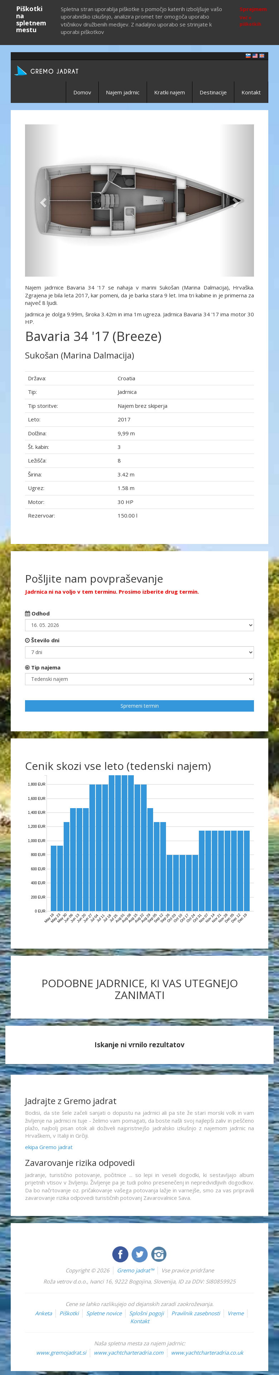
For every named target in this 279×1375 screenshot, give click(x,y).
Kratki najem (169, 92)
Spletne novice (104, 1313)
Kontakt (251, 92)
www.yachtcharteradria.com (128, 1352)
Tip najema (42, 667)
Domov (82, 92)
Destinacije (213, 92)
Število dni (42, 640)
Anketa (43, 1313)
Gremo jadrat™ (135, 1270)
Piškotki (69, 1313)
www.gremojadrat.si (61, 1352)
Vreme (235, 1313)
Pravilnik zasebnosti (195, 1313)
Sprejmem (253, 9)
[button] (42, 200)
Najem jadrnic (123, 92)
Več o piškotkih (250, 21)
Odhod (37, 613)
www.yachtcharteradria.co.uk (207, 1352)
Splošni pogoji (146, 1313)
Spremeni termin (140, 705)
